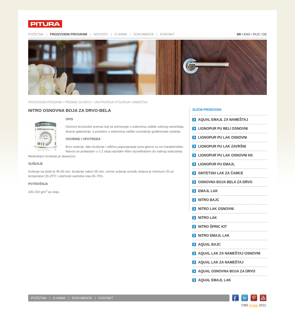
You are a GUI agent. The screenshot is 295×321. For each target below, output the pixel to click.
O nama (120, 34)
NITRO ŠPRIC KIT (212, 227)
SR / (240, 34)
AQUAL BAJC (209, 244)
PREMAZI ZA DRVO (78, 102)
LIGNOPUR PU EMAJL (216, 164)
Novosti (101, 34)
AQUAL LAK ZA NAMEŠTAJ (221, 262)
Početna (35, 34)
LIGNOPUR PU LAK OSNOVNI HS (225, 155)
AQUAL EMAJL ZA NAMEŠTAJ (223, 120)
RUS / (257, 34)
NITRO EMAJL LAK (213, 236)
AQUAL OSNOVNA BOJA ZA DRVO (226, 271)
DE (265, 34)
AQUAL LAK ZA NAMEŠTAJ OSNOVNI (229, 253)
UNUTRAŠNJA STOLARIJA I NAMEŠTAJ (120, 102)
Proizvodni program (68, 34)
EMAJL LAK (208, 191)
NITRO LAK (207, 218)
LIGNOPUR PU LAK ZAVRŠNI (222, 146)
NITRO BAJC (208, 200)
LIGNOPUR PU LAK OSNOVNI (222, 137)
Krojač (253, 305)
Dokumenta (144, 34)
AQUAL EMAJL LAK (214, 280)
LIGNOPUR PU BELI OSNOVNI (223, 129)
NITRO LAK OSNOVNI (216, 209)
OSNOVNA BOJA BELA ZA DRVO (225, 182)
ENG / (248, 34)
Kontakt (167, 34)
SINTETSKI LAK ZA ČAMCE (220, 173)
